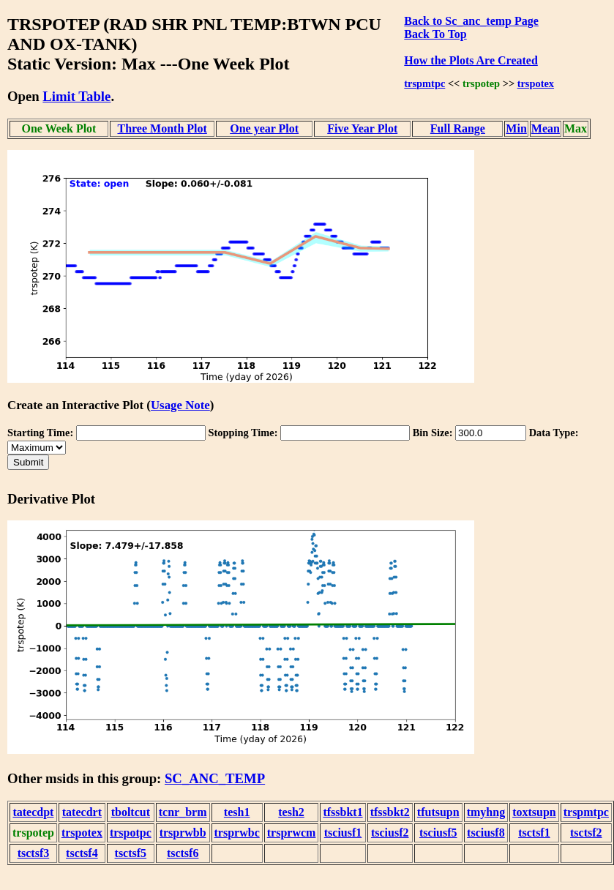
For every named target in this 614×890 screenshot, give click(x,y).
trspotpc (130, 832)
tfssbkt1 (342, 812)
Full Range (457, 128)
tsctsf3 (34, 853)
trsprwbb (183, 832)
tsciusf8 (486, 832)
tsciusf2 (390, 832)
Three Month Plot (161, 128)
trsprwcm (291, 832)
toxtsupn (534, 812)
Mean (545, 128)
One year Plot (264, 128)
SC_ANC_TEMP (215, 778)
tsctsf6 (183, 853)
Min (516, 128)
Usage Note (180, 405)
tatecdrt (82, 812)
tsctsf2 (586, 832)
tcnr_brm (183, 812)
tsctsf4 (82, 853)
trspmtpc (424, 83)
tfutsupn (438, 812)
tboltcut (130, 812)
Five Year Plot (362, 128)
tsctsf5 (131, 853)
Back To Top (435, 34)
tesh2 (291, 812)
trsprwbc (237, 832)
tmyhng (486, 812)
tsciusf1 (343, 832)
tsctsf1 (534, 832)
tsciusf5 (438, 832)
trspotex (535, 83)
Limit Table (76, 96)
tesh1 (237, 812)
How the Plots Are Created (470, 60)
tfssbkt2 (390, 812)
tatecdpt (32, 812)
